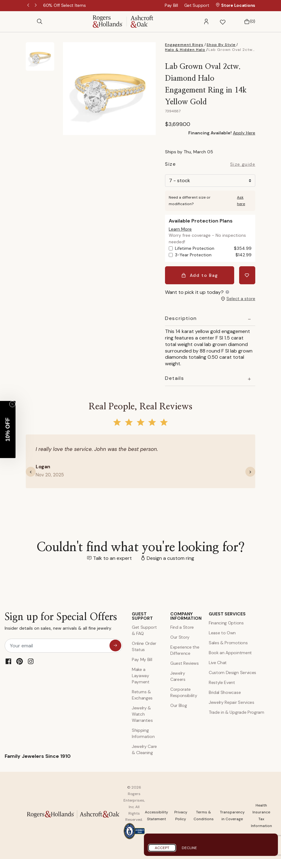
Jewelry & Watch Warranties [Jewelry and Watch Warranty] (142, 714)
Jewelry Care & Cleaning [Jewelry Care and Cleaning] (144, 749)
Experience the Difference (184, 650)
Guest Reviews (184, 663)
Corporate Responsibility (183, 692)
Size (170, 165)
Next (36, 5)
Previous (29, 5)
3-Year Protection (213, 255)
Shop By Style (221, 44)
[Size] (210, 180)
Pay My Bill (142, 659)
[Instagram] (30, 661)
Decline (189, 847)
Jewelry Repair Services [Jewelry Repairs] (231, 702)
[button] (206, 21)
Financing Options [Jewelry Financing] (226, 623)
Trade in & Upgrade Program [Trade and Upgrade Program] (236, 712)
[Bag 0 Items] (248, 21)
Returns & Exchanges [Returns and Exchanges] (142, 695)
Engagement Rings (184, 44)
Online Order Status (144, 646)
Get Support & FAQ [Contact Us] (144, 630)
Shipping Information (143, 733)
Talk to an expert (112, 558)
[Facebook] (8, 661)
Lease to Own (222, 633)
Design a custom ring (170, 558)
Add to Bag (199, 275)
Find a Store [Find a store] (182, 627)
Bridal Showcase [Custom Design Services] (225, 692)
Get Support (196, 5)
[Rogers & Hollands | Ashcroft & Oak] (123, 21)
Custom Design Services (232, 672)
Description (181, 318)
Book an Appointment (230, 652)
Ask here (241, 200)
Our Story (180, 637)
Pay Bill (171, 5)
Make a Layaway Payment (140, 676)
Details (174, 378)
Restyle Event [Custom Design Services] (222, 682)
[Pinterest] (19, 661)
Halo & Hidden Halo (185, 49)
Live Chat (218, 662)
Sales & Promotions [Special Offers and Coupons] (228, 642)
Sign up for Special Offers (61, 622)
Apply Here (244, 133)
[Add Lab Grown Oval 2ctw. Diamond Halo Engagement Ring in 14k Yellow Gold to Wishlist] (247, 275)
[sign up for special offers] (115, 645)
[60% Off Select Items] (64, 5)
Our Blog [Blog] (178, 705)
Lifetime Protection (213, 248)
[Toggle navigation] (29, 21)
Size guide (242, 164)
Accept (162, 847)
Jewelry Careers (177, 676)
